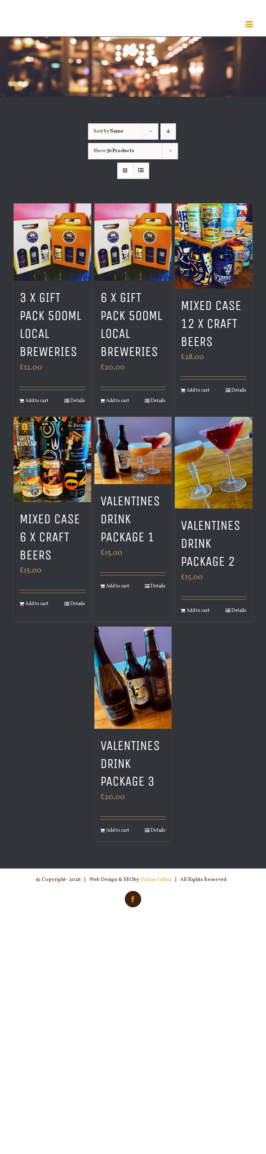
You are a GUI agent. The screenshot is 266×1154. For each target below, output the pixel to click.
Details (77, 401)
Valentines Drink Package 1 (130, 519)
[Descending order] (168, 131)
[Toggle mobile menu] (250, 24)
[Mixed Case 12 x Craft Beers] (213, 246)
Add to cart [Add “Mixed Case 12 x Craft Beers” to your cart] (198, 390)
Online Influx (156, 879)
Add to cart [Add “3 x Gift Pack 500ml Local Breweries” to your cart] (36, 401)
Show (114, 151)
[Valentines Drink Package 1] (133, 450)
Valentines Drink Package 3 (130, 764)
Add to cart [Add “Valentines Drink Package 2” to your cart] (198, 610)
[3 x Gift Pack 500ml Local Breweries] (52, 242)
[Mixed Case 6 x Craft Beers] (52, 459)
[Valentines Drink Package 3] (133, 678)
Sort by (108, 131)
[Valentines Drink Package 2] (213, 463)
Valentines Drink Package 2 (210, 543)
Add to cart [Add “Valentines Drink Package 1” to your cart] (117, 586)
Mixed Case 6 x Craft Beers (50, 537)
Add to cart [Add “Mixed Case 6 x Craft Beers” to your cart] (36, 604)
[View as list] (141, 171)
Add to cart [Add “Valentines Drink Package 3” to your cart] (117, 830)
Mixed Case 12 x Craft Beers (211, 324)
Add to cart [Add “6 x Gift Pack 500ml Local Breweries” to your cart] (117, 401)
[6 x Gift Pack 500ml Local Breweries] (133, 242)
